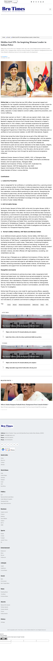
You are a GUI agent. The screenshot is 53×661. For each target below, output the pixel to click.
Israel (2, 481)
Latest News (5, 312)
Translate (13, 2)
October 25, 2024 (5, 57)
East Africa (3, 486)
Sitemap (2, 464)
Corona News (4, 570)
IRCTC (2, 522)
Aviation (2, 520)
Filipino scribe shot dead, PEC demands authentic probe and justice (21, 332)
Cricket (2, 535)
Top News (4, 343)
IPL (1, 542)
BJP (2, 494)
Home (3, 37)
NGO (2, 579)
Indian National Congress (6, 499)
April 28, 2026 (4, 409)
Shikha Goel (35, 304)
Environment (3, 581)
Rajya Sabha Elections (6, 503)
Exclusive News (4, 596)
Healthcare (3, 568)
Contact (2, 462)
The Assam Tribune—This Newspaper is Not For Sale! (20, 326)
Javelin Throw (4, 540)
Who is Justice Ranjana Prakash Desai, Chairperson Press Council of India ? (24, 405)
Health (2, 566)
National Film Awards (5, 605)
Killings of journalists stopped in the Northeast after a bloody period (21, 368)
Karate (2, 533)
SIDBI (2, 525)
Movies (2, 555)
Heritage (3, 622)
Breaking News (4, 592)
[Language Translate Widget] (11, 1)
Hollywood (3, 557)
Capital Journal (4, 512)
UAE (2, 484)
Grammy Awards (4, 609)
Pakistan (3, 479)
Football (2, 538)
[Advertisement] (26, 25)
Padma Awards (4, 613)
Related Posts (7, 380)
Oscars (2, 611)
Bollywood (3, 551)
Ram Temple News (5, 583)
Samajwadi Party (4, 501)
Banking (2, 516)
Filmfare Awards (4, 607)
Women (14, 304)
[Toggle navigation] (50, 9)
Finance (2, 514)
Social (8, 37)
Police (42, 304)
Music (2, 553)
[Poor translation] (5, 639)
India (2, 473)
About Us (3, 460)
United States (4, 475)
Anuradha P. (4, 56)
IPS (47, 304)
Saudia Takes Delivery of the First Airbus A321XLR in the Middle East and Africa (23, 337)
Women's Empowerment (24, 304)
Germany (3, 477)
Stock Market (4, 518)
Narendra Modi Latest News (7, 497)
